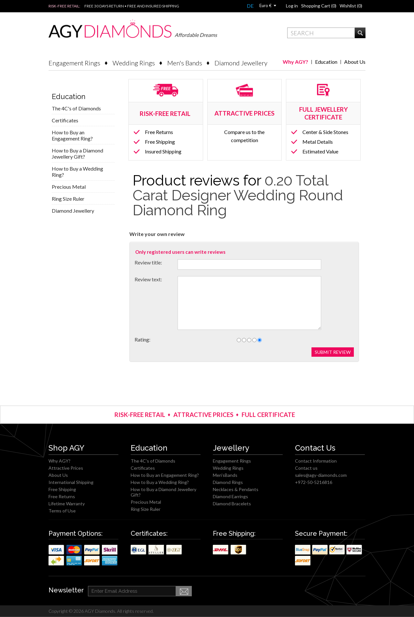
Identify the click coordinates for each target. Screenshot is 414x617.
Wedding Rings (134, 63)
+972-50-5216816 (313, 482)
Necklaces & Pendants (235, 489)
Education (326, 62)
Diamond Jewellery (240, 63)
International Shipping (71, 482)
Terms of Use (62, 510)
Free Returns (159, 132)
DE (250, 6)
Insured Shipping (163, 151)
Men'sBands (225, 475)
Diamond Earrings (230, 496)
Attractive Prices (66, 468)
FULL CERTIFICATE (268, 414)
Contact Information (316, 461)
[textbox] (321, 33)
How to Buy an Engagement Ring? (72, 135)
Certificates (65, 120)
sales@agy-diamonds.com (321, 475)
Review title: (148, 262)
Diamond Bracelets (232, 503)
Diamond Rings (228, 482)
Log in (292, 5)
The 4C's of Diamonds (76, 108)
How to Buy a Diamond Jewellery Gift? (77, 153)
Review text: (148, 279)
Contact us (306, 468)
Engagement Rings (74, 63)
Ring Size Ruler (68, 199)
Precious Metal (69, 187)
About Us (354, 62)
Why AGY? (295, 62)
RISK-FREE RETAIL (166, 113)
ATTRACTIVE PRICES (203, 414)
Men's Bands (184, 63)
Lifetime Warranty (67, 503)
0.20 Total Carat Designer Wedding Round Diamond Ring (238, 195)
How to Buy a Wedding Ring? (77, 171)
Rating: (142, 339)
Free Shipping (160, 142)
